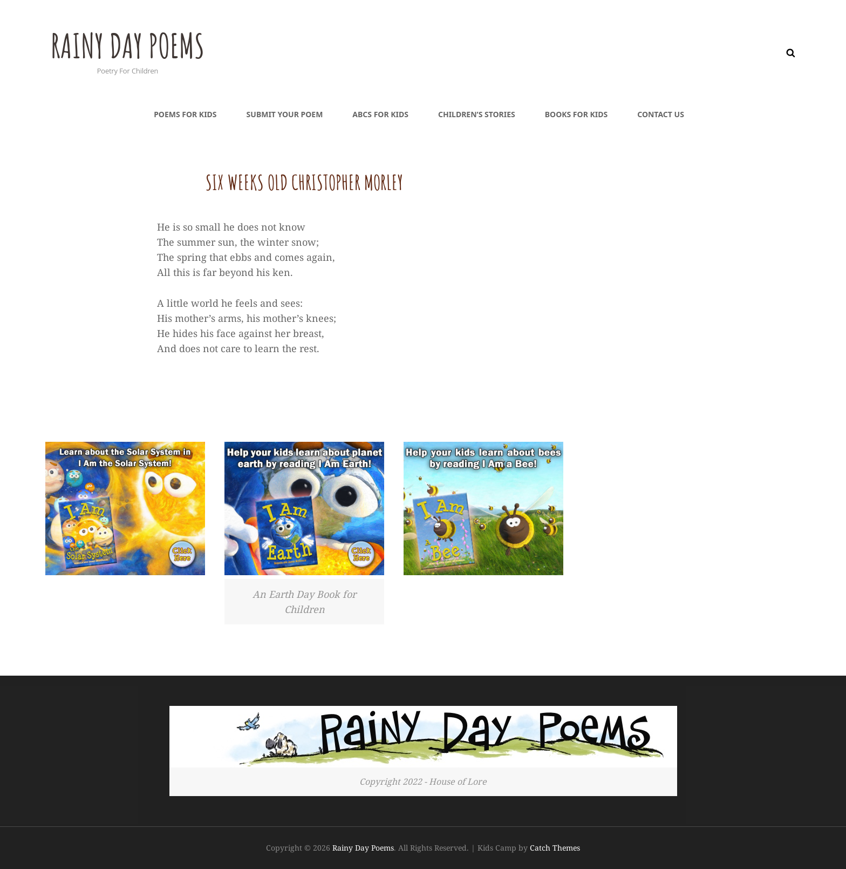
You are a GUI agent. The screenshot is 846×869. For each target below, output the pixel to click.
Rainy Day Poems (138, 44)
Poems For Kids (185, 114)
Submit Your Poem (285, 114)
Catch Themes (555, 848)
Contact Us (660, 114)
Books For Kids (576, 114)
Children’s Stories (476, 114)
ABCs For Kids (380, 114)
